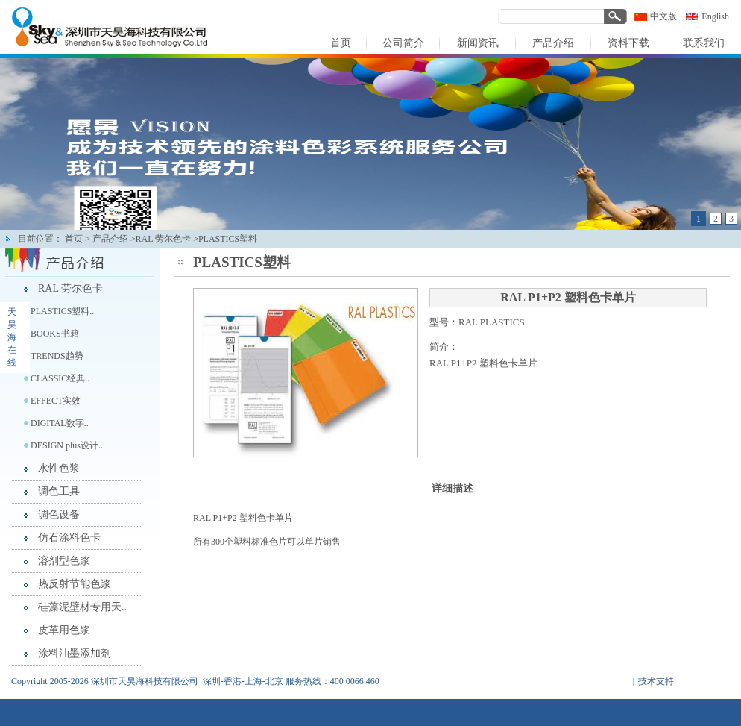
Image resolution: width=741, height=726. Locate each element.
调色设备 (59, 514)
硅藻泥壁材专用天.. (82, 607)
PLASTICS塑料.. (62, 311)
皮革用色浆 (64, 630)
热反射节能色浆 (74, 583)
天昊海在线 (11, 337)
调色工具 (59, 491)
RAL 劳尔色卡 (70, 288)
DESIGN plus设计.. (67, 445)
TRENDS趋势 (57, 356)
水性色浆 (59, 468)
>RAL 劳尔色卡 (160, 239)
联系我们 (587, 711)
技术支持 (656, 681)
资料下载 (537, 711)
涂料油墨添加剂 (74, 653)
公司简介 (388, 711)
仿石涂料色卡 (69, 537)
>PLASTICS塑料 (225, 239)
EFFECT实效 (56, 400)
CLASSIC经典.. (60, 378)
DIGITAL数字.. (60, 423)
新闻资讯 (437, 711)
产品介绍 (110, 239)
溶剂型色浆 (64, 560)
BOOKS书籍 (55, 333)
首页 (74, 239)
